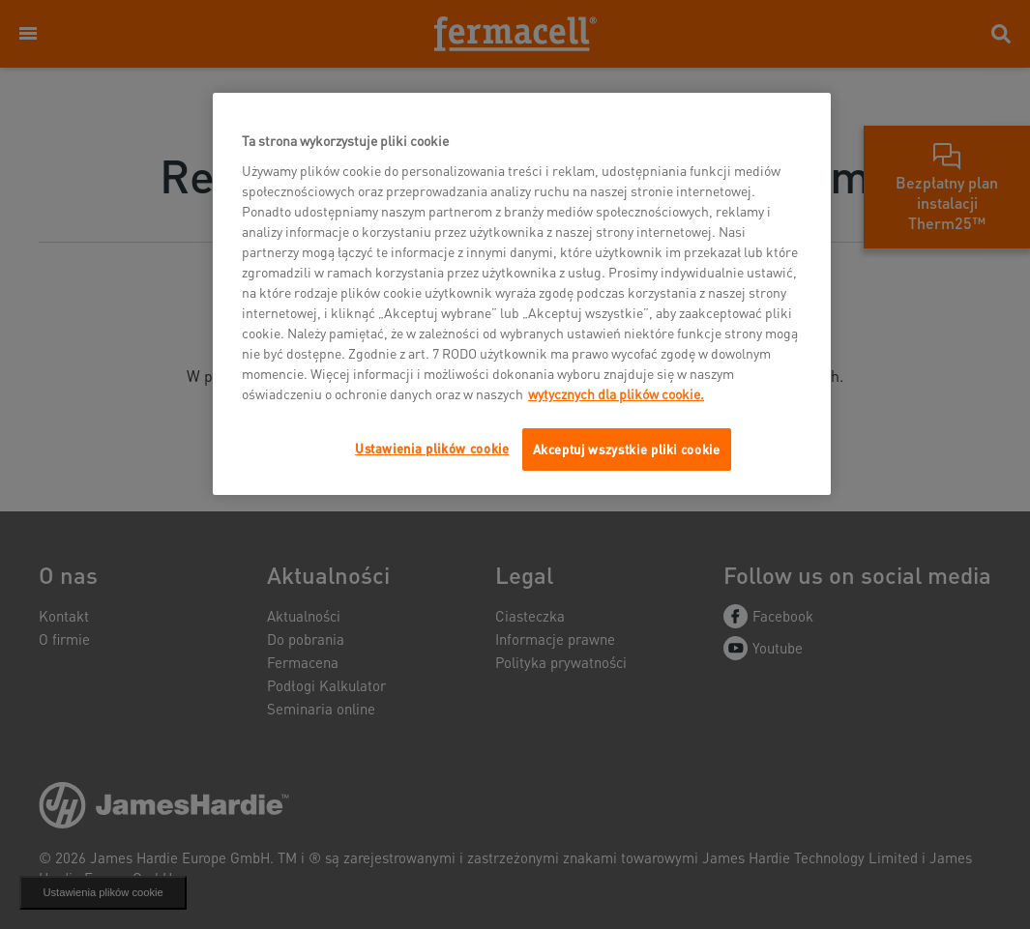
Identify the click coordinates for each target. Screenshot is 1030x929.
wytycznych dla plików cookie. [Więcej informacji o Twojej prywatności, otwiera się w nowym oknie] (616, 393)
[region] (522, 294)
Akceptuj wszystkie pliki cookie (627, 449)
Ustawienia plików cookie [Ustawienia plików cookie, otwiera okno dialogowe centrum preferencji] (432, 448)
